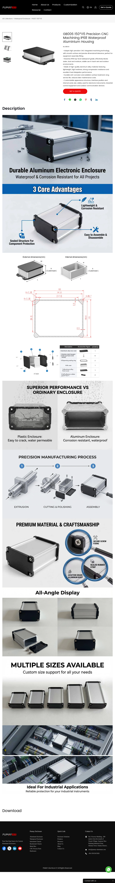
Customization (70, 4)
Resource (60, 841)
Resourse (36, 10)
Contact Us (61, 849)
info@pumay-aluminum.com (97, 849)
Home (35, 4)
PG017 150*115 (37, 18)
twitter (75, 99)
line (70, 99)
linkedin (96, 99)
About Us (45, 4)
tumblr (91, 99)
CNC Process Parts (36, 849)
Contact (47, 10)
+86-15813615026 (94, 853)
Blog (59, 846)
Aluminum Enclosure (36, 837)
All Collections (7, 18)
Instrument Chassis (36, 841)
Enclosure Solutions (64, 837)
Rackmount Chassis (36, 844)
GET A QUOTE (75, 91)
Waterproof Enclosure (22, 18)
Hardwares (33, 851)
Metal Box (33, 846)
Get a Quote (106, 7)
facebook (64, 99)
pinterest (86, 99)
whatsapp (80, 99)
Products (56, 4)
